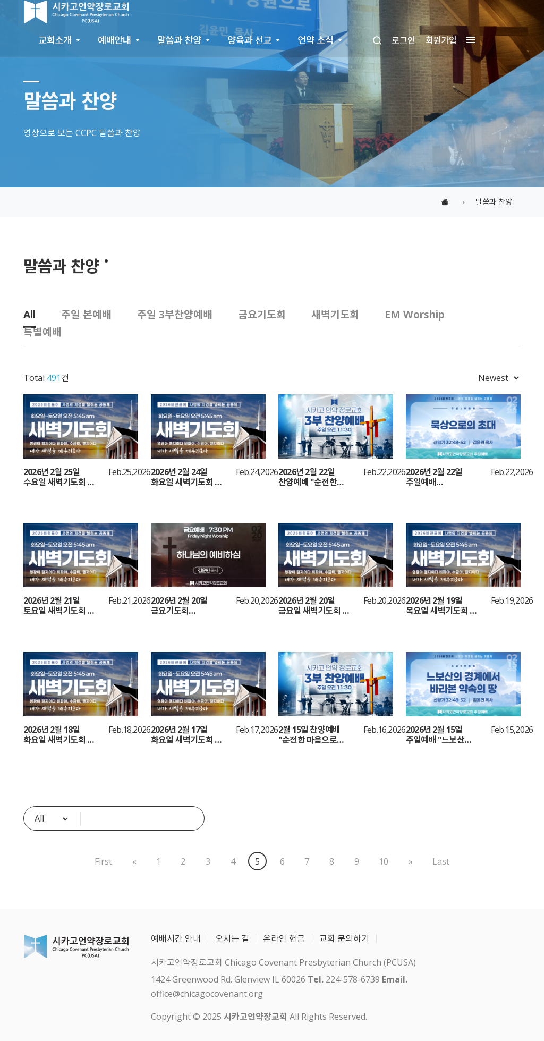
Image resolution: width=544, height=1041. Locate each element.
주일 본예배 (86, 314)
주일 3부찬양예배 (174, 314)
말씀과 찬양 (179, 39)
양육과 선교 (249, 39)
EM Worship (415, 314)
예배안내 (114, 39)
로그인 (403, 40)
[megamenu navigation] (468, 40)
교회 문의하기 (344, 938)
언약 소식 (315, 39)
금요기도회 (262, 314)
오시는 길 (232, 938)
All (29, 314)
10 (383, 861)
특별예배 (42, 332)
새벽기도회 (335, 314)
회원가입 (441, 40)
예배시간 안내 (176, 938)
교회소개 (55, 39)
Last (440, 861)
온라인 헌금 (284, 938)
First (103, 861)
